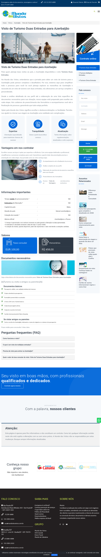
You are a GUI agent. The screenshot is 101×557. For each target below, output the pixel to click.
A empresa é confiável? (42, 505)
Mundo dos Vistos (40, 531)
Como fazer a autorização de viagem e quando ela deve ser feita (88, 240)
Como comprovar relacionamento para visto (86, 225)
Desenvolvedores (40, 516)
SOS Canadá (39, 533)
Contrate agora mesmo (12, 386)
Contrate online (88, 58)
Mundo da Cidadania (41, 537)
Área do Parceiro (90, 2)
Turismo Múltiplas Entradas (85, 74)
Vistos (10, 23)
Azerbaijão (17, 23)
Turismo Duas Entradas (87, 68)
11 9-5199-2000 (88, 150)
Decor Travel (39, 535)
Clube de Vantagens (52, 182)
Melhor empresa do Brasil (43, 518)
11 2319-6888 (88, 158)
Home (5, 23)
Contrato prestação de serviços (45, 507)
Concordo (54, 554)
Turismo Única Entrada (87, 80)
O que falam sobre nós (42, 510)
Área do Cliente (76, 2)
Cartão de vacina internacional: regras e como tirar (87, 285)
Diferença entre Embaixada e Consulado (92, 194)
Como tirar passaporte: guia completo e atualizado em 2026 (87, 211)
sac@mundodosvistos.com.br (14, 523)
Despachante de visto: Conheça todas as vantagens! (87, 270)
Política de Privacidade (42, 512)
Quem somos (39, 514)
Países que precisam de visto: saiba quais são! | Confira (92, 253)
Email (88, 166)
